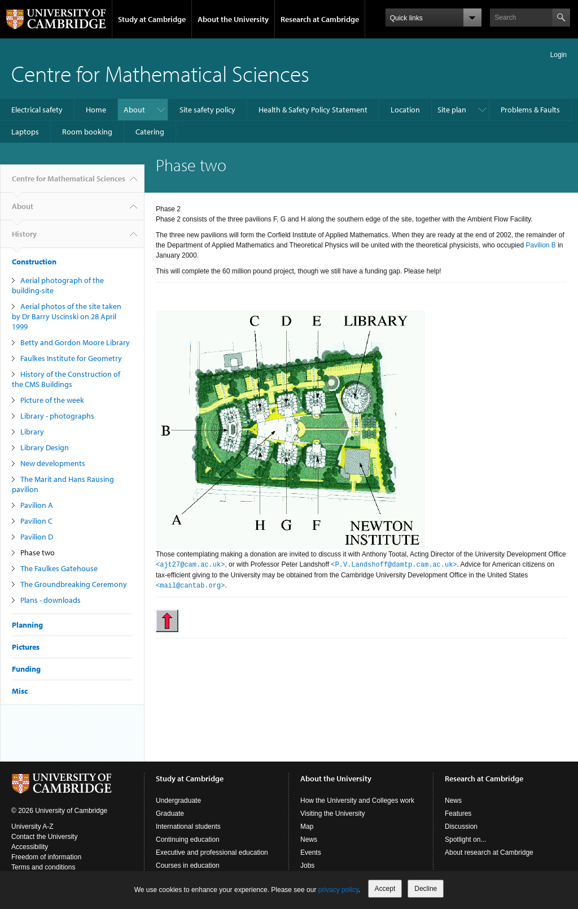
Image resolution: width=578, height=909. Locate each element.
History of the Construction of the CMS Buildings (66, 379)
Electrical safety (37, 110)
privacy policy (338, 890)
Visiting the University (332, 813)
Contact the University (44, 837)
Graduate (170, 813)
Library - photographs (57, 416)
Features (458, 813)
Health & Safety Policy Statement (313, 110)
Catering (149, 132)
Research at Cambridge (320, 19)
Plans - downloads (50, 600)
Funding (26, 669)
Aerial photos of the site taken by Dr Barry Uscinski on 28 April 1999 (66, 316)
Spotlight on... (465, 839)
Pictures (26, 647)
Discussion (461, 826)
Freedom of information (46, 857)
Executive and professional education (212, 852)
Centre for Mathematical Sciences (160, 73)
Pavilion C (36, 521)
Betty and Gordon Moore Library (75, 342)
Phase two (37, 552)
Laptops (25, 132)
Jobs (307, 865)
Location (405, 110)
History (24, 238)
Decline (425, 889)
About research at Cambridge (489, 852)
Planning (27, 625)
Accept (385, 889)
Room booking (87, 132)
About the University (233, 19)
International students (188, 826)
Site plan (451, 110)
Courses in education (188, 865)
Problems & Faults (530, 110)
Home (96, 110)
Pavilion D (36, 537)
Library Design (44, 447)
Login (558, 55)
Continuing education (188, 839)
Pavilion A (36, 505)
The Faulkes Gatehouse (59, 568)
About (134, 110)
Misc (20, 691)
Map (306, 826)
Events (310, 852)
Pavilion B (540, 245)
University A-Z (32, 826)
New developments (52, 463)
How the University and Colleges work (357, 800)
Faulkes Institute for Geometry (71, 358)
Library (32, 432)
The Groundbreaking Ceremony (73, 584)
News (308, 839)
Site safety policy (207, 110)
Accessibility (29, 847)
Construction (34, 261)
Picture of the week (52, 400)
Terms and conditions (43, 867)
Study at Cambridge (152, 19)
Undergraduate (178, 800)
